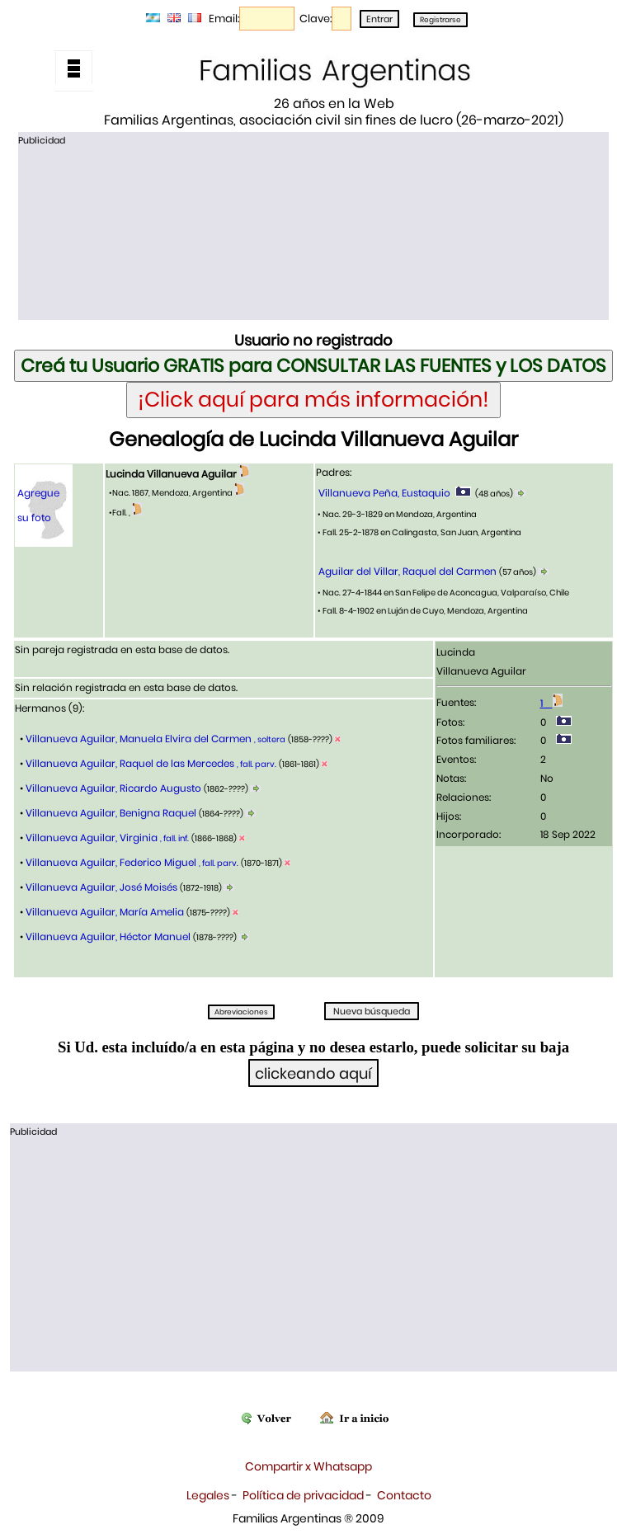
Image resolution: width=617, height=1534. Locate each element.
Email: (224, 18)
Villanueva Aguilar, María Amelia (104, 912)
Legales (207, 1495)
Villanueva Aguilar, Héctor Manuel (108, 936)
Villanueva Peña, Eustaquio (384, 493)
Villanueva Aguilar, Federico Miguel (130, 862)
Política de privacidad (303, 1495)
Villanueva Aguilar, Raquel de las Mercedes (149, 763)
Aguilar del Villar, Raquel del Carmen (407, 571)
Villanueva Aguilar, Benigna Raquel (111, 813)
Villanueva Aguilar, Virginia (106, 838)
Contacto (404, 1495)
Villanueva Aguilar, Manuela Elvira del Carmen (154, 739)
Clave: (315, 18)
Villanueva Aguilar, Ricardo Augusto (113, 788)
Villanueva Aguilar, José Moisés (101, 887)
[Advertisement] (313, 231)
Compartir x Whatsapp (308, 1466)
